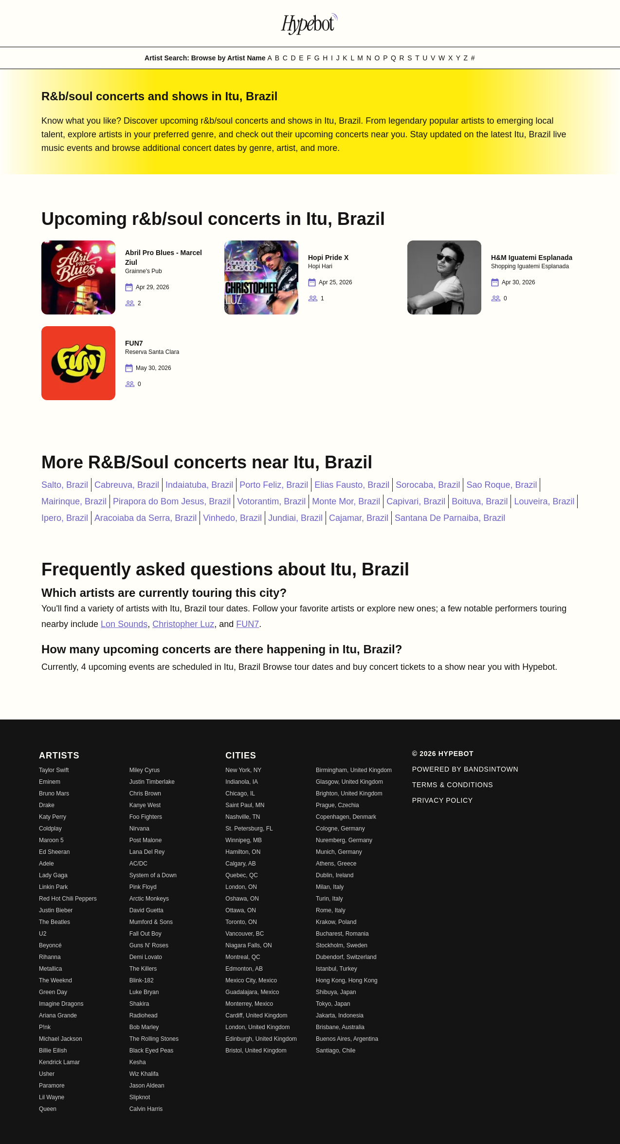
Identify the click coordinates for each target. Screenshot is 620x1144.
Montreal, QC (242, 957)
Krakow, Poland (336, 922)
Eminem (49, 781)
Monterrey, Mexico (249, 1003)
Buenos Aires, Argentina (347, 1038)
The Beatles (54, 922)
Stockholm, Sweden (341, 945)
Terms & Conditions (452, 785)
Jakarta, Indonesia (340, 1015)
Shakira (139, 1003)
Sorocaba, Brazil (428, 485)
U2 (42, 933)
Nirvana (139, 828)
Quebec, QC (241, 875)
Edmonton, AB (244, 968)
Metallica (50, 968)
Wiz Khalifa (144, 1073)
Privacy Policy (442, 800)
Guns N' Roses (148, 945)
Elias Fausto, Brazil (351, 485)
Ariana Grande (58, 1015)
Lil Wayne (51, 1097)
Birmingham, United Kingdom (354, 770)
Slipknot (139, 1097)
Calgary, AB (240, 863)
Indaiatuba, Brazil (199, 485)
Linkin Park (53, 887)
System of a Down (153, 875)
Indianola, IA (241, 781)
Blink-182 (141, 980)
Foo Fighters (145, 816)
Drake (47, 805)
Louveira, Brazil (544, 501)
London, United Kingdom (257, 1027)
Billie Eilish (53, 1050)
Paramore (52, 1085)
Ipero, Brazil (64, 518)
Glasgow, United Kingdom (349, 781)
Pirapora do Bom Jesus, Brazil (172, 501)
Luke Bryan (144, 992)
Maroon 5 (51, 840)
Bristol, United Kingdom (255, 1050)
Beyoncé (50, 945)
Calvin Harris (146, 1109)
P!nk (45, 1027)
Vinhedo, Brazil (232, 518)
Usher (47, 1073)
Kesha (137, 1062)
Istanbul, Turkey (336, 968)
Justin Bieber (56, 910)
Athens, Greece (336, 863)
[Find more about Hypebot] (310, 23)
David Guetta (146, 910)
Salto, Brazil (64, 485)
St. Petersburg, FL (249, 828)
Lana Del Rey (147, 852)
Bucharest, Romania (342, 933)
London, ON (241, 887)
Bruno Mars (54, 793)
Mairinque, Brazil (74, 501)
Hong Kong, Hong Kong (347, 980)
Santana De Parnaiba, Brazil (450, 518)
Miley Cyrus (144, 770)
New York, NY (243, 770)
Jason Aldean (146, 1085)
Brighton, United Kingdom (349, 793)
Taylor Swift (54, 770)
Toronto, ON (241, 922)
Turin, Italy (329, 898)
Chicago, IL (240, 793)
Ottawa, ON (240, 910)
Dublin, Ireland (334, 875)
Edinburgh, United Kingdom (261, 1038)
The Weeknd (55, 980)
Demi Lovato (145, 957)
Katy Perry (52, 816)
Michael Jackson (60, 1038)
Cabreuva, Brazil (126, 485)
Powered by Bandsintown (465, 769)
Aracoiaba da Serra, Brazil (145, 518)
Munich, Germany (339, 852)
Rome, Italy (331, 910)
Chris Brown (145, 793)
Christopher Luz (183, 624)
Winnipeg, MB (243, 840)
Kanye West (145, 805)
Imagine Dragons (61, 1003)
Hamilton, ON (242, 852)
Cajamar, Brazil (358, 518)
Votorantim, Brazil (271, 501)
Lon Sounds (124, 624)
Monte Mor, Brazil (346, 501)
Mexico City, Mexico (251, 980)
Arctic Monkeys (149, 898)
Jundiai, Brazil (295, 518)
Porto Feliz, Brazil (273, 485)
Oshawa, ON (242, 898)
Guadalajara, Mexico (252, 992)
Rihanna (50, 957)
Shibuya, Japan (336, 992)
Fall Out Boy (145, 933)
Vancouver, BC (244, 933)
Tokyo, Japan (333, 1003)
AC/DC (138, 863)
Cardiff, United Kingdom (256, 1015)
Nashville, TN (242, 816)
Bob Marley (144, 1027)
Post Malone (145, 840)
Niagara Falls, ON (248, 945)
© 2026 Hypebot (443, 753)
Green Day (53, 992)
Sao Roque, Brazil (501, 485)
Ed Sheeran (54, 852)
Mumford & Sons (151, 922)
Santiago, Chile (335, 1050)
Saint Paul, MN (244, 805)
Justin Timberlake (152, 781)
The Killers (143, 968)
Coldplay (50, 828)
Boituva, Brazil (480, 501)
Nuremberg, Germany (344, 840)
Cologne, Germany (340, 828)
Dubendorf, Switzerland (346, 957)
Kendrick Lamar (59, 1062)
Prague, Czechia (337, 805)
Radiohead (143, 1015)
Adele (46, 863)
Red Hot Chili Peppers (68, 898)
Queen (47, 1109)
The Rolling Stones (154, 1038)
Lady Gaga (53, 875)
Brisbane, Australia (340, 1027)
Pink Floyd (143, 887)
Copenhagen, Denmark (346, 816)
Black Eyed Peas (151, 1050)
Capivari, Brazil (415, 501)
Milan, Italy (330, 887)
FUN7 (247, 624)
